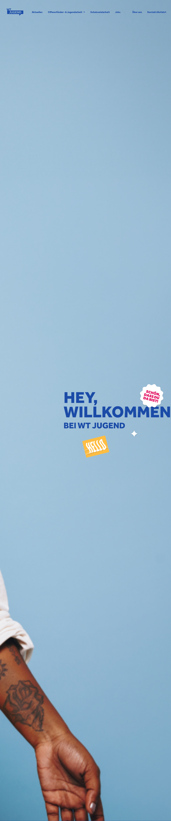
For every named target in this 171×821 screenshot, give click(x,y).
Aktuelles (37, 12)
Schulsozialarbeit (100, 12)
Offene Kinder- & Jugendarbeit (66, 12)
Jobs (117, 12)
